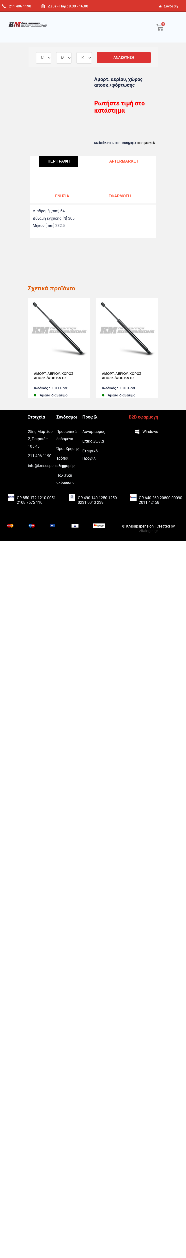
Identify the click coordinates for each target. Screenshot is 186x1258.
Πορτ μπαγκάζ (146, 143)
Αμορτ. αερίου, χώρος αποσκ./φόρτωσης (53, 376)
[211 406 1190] (4, 6)
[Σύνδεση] (160, 6)
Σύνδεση (171, 6)
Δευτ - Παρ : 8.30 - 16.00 (68, 6)
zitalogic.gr (148, 514)
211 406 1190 (20, 6)
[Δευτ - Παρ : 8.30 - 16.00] (43, 6)
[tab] (58, 161)
